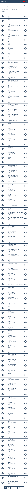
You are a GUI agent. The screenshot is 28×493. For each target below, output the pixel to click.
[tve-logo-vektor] (6, 1)
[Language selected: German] (24, 1)
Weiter (20, 487)
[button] (21, 1)
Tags (7, 5)
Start (3, 5)
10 (15, 487)
